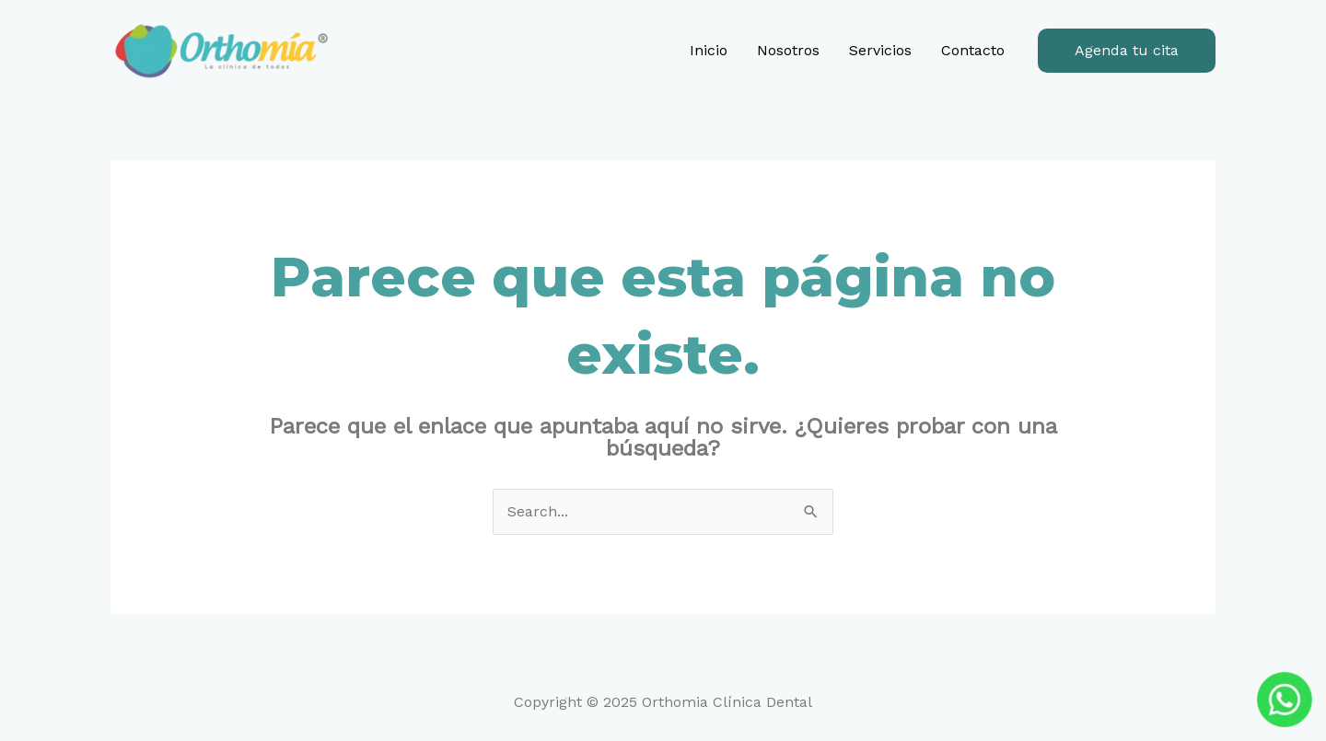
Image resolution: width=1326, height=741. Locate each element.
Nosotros (788, 50)
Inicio (708, 50)
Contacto (973, 50)
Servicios (880, 50)
